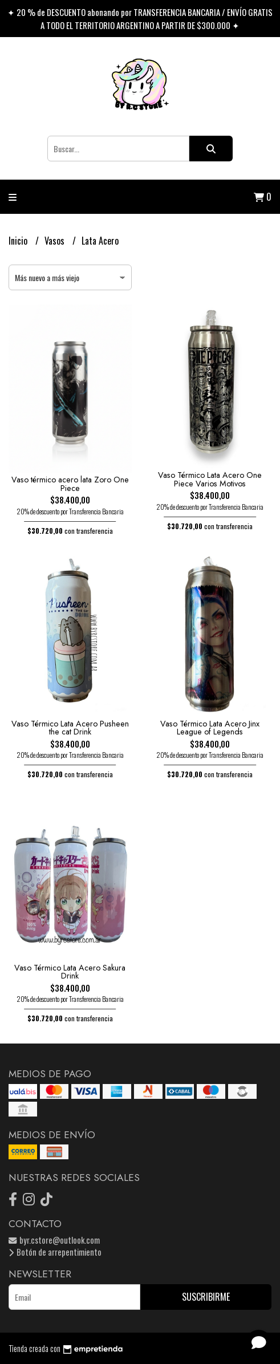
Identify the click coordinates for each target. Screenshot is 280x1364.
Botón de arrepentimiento (55, 1252)
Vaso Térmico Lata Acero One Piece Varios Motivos (210, 479)
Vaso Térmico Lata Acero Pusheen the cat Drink (70, 727)
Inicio (19, 240)
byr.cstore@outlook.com (54, 1240)
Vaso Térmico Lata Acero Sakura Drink (69, 971)
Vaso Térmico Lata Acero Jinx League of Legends (209, 727)
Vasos (55, 240)
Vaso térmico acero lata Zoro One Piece (70, 483)
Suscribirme (206, 1297)
